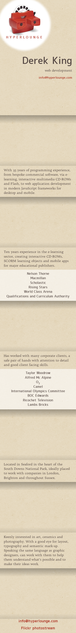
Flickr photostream (38, 628)
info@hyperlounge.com (55, 78)
